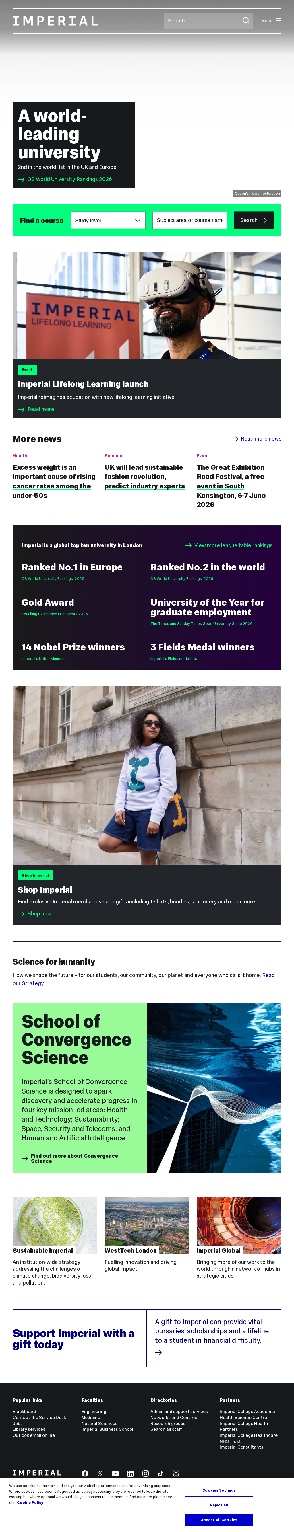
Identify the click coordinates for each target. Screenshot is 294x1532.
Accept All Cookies (219, 1520)
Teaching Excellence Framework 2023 (55, 613)
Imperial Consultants (241, 1447)
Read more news (256, 439)
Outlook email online (34, 1435)
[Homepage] (86, 21)
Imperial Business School (107, 1429)
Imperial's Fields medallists (173, 658)
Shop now (39, 914)
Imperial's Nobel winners (43, 658)
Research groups (167, 1423)
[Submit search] (246, 21)
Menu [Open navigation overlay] (271, 20)
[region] (147, 1505)
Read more (36, 409)
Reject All (219, 1505)
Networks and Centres (173, 1417)
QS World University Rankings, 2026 (53, 578)
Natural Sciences (99, 1423)
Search (254, 220)
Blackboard (24, 1411)
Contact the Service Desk (39, 1417)
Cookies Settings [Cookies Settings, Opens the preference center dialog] (218, 1490)
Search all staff (166, 1429)
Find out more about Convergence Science (70, 1158)
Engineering (94, 1411)
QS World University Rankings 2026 (65, 179)
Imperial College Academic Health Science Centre (247, 1414)
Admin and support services (179, 1411)
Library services (29, 1429)
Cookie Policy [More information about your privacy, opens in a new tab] (30, 1502)
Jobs (18, 1423)
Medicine (91, 1417)
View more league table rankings (228, 545)
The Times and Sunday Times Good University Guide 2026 (201, 623)
